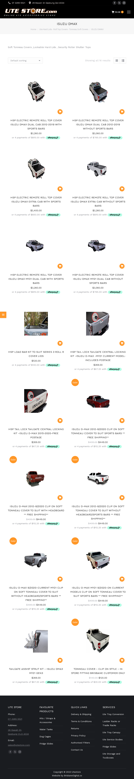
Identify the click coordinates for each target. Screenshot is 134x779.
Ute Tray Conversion (113, 714)
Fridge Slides (46, 743)
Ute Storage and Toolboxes (111, 755)
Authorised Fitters (80, 742)
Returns (75, 728)
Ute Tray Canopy (111, 732)
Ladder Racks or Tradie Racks (111, 723)
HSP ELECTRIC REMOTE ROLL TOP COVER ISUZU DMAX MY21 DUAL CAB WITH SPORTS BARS (36, 278)
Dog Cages (45, 736)
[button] (60, 111)
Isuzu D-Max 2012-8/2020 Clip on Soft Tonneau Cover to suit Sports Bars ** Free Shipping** (98, 433)
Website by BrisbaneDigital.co (67, 775)
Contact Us (77, 749)
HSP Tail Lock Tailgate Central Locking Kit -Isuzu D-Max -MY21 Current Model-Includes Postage (98, 355)
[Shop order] (25, 61)
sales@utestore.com (19, 745)
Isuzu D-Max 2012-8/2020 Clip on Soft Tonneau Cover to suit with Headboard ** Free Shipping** (36, 510)
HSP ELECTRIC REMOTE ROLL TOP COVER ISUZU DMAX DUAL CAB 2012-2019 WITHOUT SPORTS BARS (98, 124)
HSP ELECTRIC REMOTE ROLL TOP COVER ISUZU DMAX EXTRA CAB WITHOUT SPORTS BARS (98, 201)
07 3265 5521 (18, 3)
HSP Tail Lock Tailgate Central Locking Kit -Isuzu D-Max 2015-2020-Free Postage (36, 433)
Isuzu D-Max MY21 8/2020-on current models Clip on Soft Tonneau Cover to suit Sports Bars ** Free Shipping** (98, 591)
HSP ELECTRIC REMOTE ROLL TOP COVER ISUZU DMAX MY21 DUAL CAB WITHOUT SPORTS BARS (98, 278)
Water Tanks (46, 729)
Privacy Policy (78, 735)
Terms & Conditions (81, 721)
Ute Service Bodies (113, 739)
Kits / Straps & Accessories (47, 720)
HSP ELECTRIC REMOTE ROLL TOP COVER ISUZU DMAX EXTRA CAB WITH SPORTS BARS (36, 201)
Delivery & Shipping (81, 714)
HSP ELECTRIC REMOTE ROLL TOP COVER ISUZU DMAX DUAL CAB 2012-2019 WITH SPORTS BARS (36, 124)
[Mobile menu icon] (129, 12)
